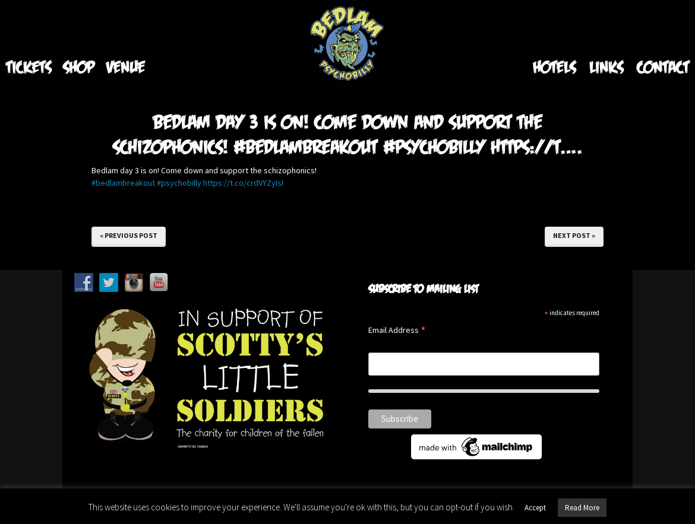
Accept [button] (535, 508)
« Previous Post (128, 235)
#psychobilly (179, 182)
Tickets (28, 67)
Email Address (397, 330)
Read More (582, 508)
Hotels (554, 67)
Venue (125, 67)
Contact (663, 67)
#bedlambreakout (123, 182)
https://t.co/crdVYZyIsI (243, 182)
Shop (78, 67)
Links (606, 67)
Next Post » (574, 235)
